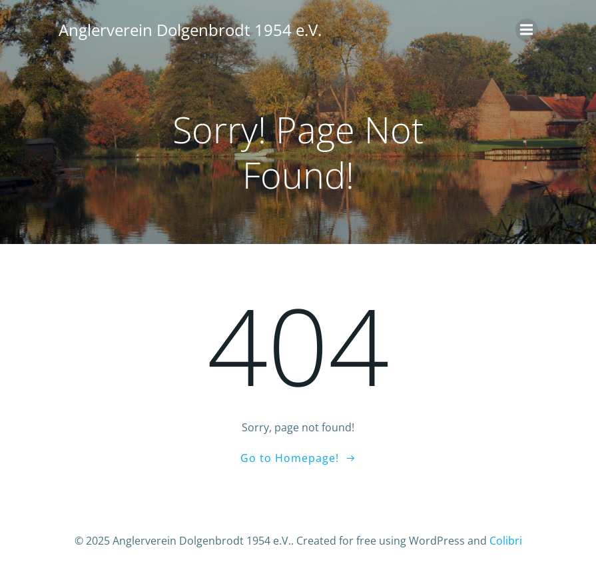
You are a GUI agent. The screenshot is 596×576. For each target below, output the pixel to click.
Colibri (505, 540)
